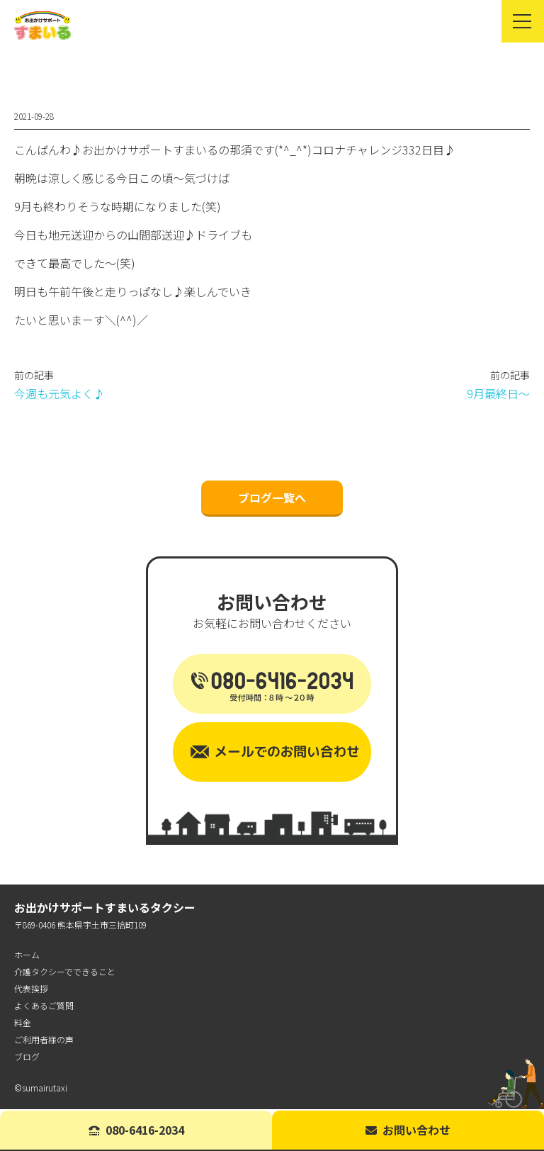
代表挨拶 (31, 990)
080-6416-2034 (136, 1129)
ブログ (27, 1058)
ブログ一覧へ (272, 498)
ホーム (27, 956)
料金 (22, 1024)
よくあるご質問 (44, 1007)
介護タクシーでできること (64, 973)
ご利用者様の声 (44, 1041)
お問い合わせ (408, 1129)
